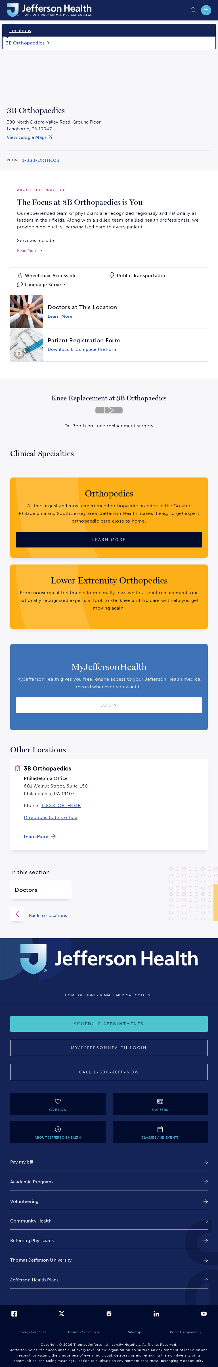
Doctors (26, 889)
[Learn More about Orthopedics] (109, 540)
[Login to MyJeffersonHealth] (109, 705)
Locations (20, 30)
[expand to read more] (30, 251)
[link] (54, 137)
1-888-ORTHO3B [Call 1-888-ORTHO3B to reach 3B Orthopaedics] (41, 160)
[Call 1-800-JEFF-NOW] (109, 1072)
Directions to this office (50, 817)
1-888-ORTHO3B (61, 805)
